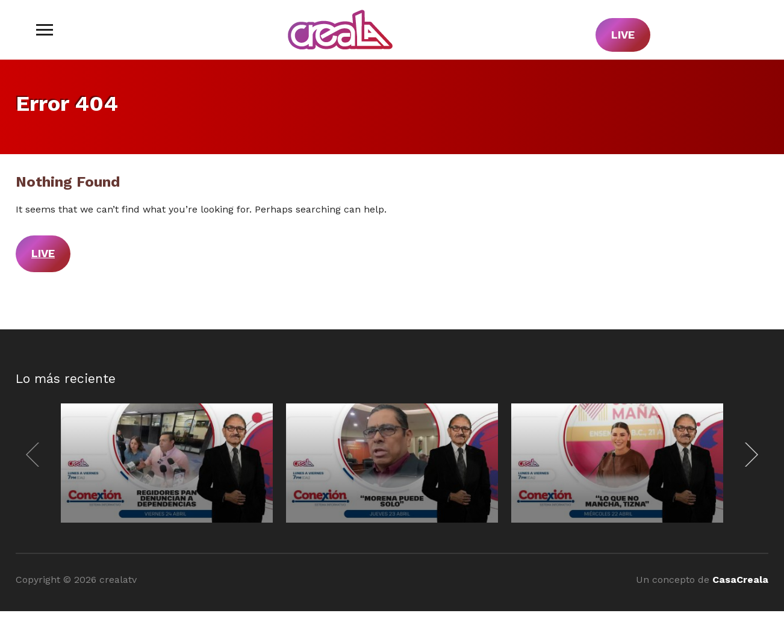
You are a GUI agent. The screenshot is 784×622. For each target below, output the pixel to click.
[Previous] (35, 455)
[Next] (748, 455)
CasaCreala (740, 579)
